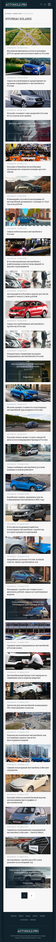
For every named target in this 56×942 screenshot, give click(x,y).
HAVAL (28, 916)
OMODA (33, 920)
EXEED (42, 916)
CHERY (35, 916)
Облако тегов (17, 13)
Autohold (8, 13)
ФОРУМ (14, 916)
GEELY (21, 916)
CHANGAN (24, 920)
